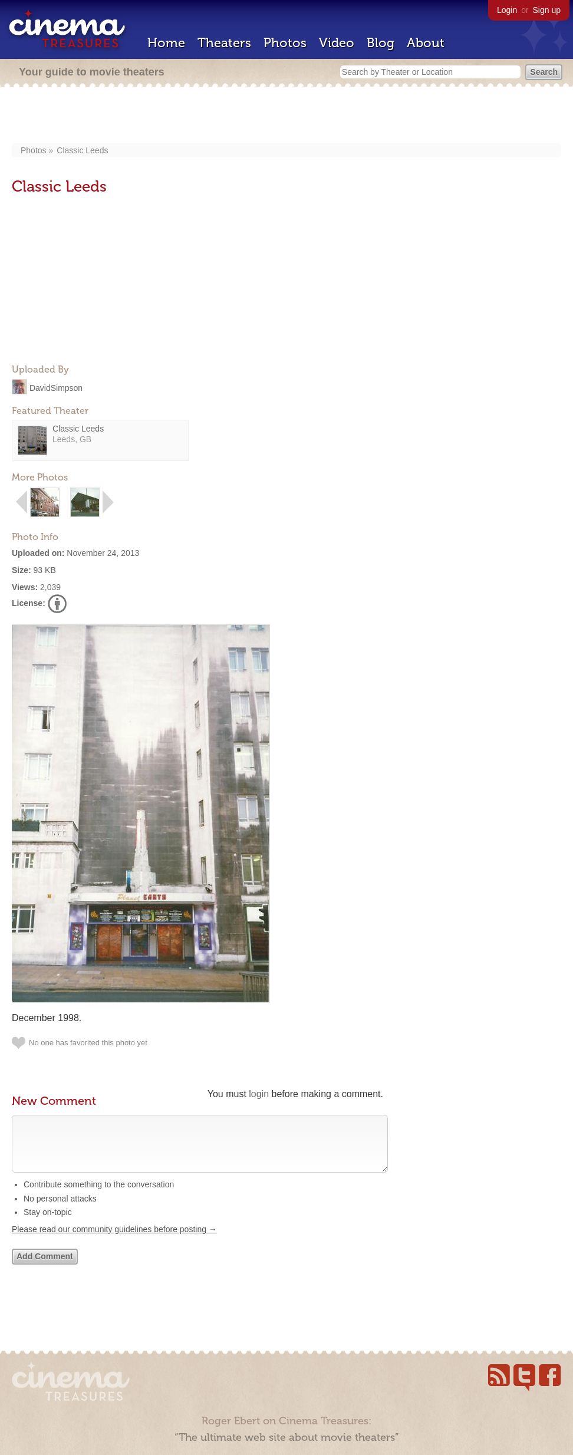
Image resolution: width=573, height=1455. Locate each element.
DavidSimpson (56, 387)
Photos (285, 43)
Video (336, 43)
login (259, 1094)
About (425, 43)
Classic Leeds (82, 150)
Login (507, 10)
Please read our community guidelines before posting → (114, 1241)
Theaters (224, 43)
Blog (380, 43)
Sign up (547, 10)
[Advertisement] (286, 116)
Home (166, 43)
